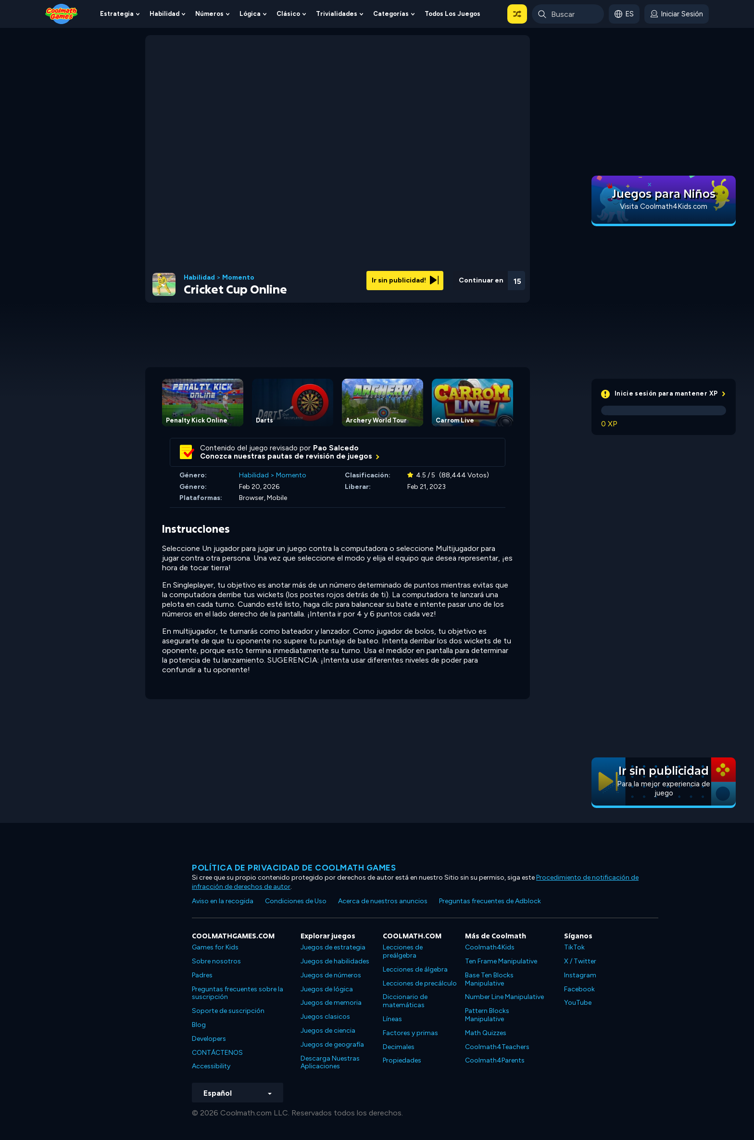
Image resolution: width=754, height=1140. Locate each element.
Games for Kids (215, 947)
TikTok (574, 947)
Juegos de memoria (331, 1003)
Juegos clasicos (325, 1016)
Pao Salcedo (336, 448)
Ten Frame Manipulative (501, 961)
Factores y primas (410, 1033)
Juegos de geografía (332, 1044)
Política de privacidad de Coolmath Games (294, 867)
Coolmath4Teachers (497, 1047)
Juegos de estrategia (333, 947)
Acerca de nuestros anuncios (382, 901)
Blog (199, 1025)
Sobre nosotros (216, 961)
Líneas (392, 1019)
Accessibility (211, 1066)
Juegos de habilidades (335, 961)
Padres (202, 975)
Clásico (288, 13)
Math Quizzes (485, 1033)
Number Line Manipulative (504, 997)
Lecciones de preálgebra (403, 951)
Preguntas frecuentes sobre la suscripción (237, 993)
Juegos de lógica (327, 989)
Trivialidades (336, 13)
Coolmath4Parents (495, 1060)
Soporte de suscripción (228, 1011)
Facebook (579, 989)
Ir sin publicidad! (405, 280)
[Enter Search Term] (568, 14)
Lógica (250, 13)
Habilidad (164, 13)
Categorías (391, 13)
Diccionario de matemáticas (405, 1001)
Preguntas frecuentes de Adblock (490, 901)
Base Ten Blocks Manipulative (489, 979)
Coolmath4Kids (490, 947)
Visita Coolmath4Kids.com (663, 206)
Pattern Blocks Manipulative (487, 1015)
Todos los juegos (452, 13)
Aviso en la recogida (222, 901)
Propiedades (402, 1060)
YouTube (577, 1003)
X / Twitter (580, 961)
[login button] (676, 14)
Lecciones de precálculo (420, 983)
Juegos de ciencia (328, 1030)
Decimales (399, 1047)
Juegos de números (331, 975)
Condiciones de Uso (296, 901)
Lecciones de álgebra (415, 969)
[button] (517, 14)
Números (209, 13)
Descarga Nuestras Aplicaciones (330, 1062)
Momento (238, 278)
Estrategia (117, 13)
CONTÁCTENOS (217, 1053)
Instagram (580, 975)
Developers (209, 1039)
